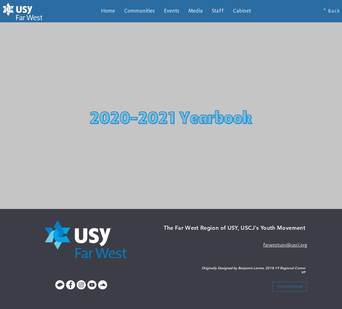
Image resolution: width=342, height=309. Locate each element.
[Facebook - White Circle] (70, 284)
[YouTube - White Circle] (91, 284)
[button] (217, 11)
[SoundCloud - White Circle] (102, 284)
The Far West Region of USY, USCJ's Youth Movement (234, 227)
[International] (289, 287)
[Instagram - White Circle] (81, 284)
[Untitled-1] (59, 284)
